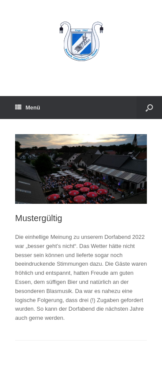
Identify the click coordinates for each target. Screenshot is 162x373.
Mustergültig (38, 218)
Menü (27, 107)
